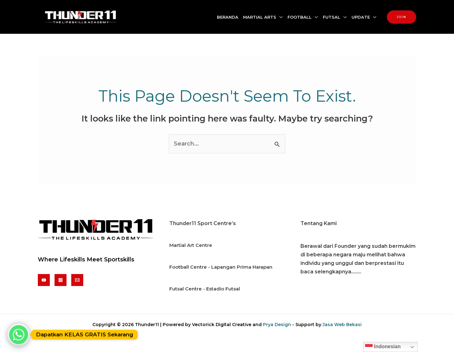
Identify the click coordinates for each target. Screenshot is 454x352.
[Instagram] (61, 280)
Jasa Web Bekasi (342, 324)
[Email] (77, 280)
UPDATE (361, 17)
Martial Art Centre (190, 245)
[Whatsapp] (18, 334)
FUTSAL (331, 17)
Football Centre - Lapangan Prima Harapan (220, 267)
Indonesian (383, 347)
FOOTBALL (299, 17)
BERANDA (227, 17)
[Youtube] (44, 280)
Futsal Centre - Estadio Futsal (204, 289)
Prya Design (277, 324)
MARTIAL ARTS (259, 17)
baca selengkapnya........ (330, 272)
